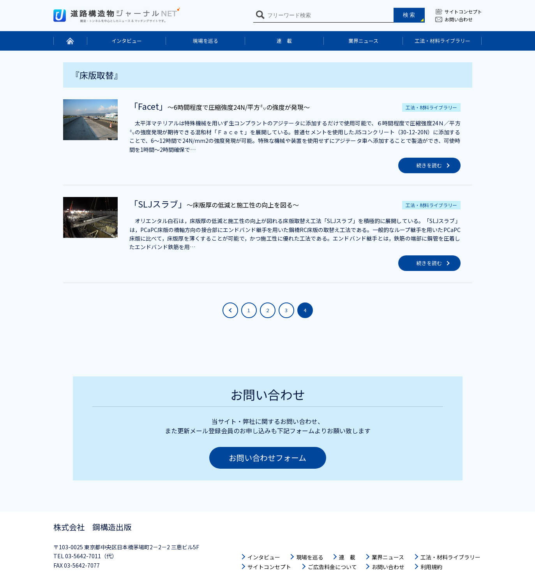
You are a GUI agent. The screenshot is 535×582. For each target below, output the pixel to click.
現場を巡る (205, 40)
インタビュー (126, 40)
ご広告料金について (332, 567)
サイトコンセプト (463, 11)
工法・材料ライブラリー (442, 40)
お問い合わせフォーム (267, 457)
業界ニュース (363, 40)
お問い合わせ (459, 19)
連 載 (284, 40)
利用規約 (431, 567)
